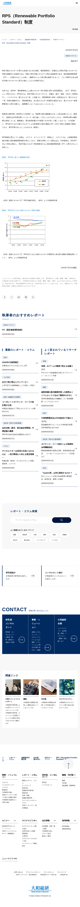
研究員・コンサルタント (49, 776)
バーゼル (55, 540)
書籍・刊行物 (67, 775)
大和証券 (64, 874)
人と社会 (7, 377)
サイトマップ (61, 872)
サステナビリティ (29, 821)
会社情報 (46, 821)
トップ (4, 39)
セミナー (6, 821)
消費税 (64, 534)
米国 (44, 361)
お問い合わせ (18, 872)
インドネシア (40, 540)
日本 (5, 357)
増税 (44, 534)
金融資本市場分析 (30, 39)
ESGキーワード (58, 39)
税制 (44, 387)
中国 (35, 534)
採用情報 (66, 821)
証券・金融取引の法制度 (12, 397)
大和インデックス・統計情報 (26, 874)
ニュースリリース (9, 859)
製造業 (24, 534)
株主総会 (27, 540)
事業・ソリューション (9, 776)
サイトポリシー (49, 872)
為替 (54, 534)
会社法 (15, 540)
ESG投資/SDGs (45, 39)
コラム (6, 446)
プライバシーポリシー (33, 872)
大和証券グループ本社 (48, 874)
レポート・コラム (15, 39)
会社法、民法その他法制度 (12, 423)
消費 (14, 534)
